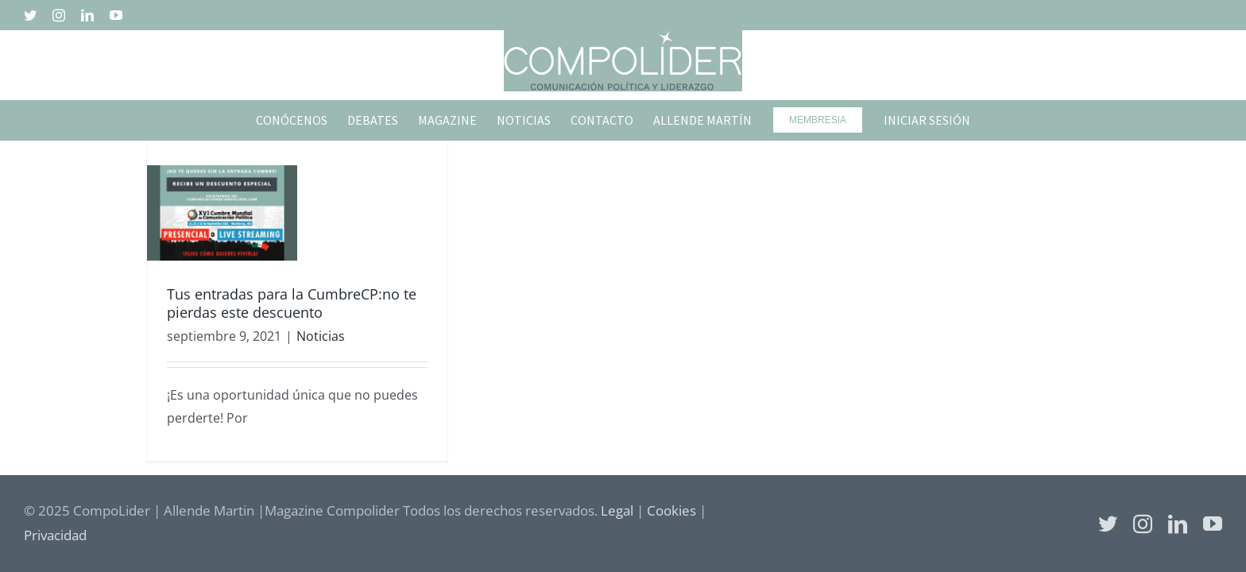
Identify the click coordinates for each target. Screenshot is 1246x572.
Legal (617, 510)
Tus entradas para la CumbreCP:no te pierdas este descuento (291, 303)
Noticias (320, 336)
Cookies (671, 510)
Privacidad (55, 535)
